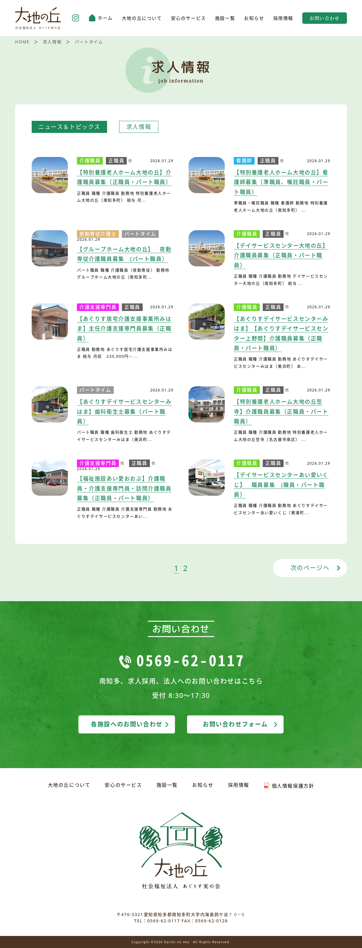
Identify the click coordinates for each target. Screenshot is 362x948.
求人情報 (138, 127)
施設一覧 (225, 18)
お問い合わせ (325, 18)
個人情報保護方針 (289, 786)
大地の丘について (142, 18)
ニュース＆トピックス (69, 127)
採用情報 (283, 18)
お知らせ (254, 18)
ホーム (101, 17)
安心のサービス (188, 18)
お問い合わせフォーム (241, 724)
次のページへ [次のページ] (310, 568)
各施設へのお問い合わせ (130, 724)
